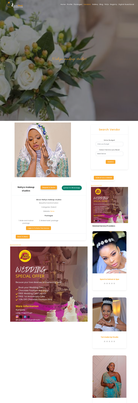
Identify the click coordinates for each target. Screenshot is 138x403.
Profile (53, 4)
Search (111, 162)
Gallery (85, 4)
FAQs (101, 4)
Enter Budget (109, 140)
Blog (93, 4)
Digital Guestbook (125, 4)
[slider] (109, 284)
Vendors (75, 4)
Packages (63, 4)
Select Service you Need (109, 150)
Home (44, 4)
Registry (110, 4)
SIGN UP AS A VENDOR (104, 178)
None (52, 211)
